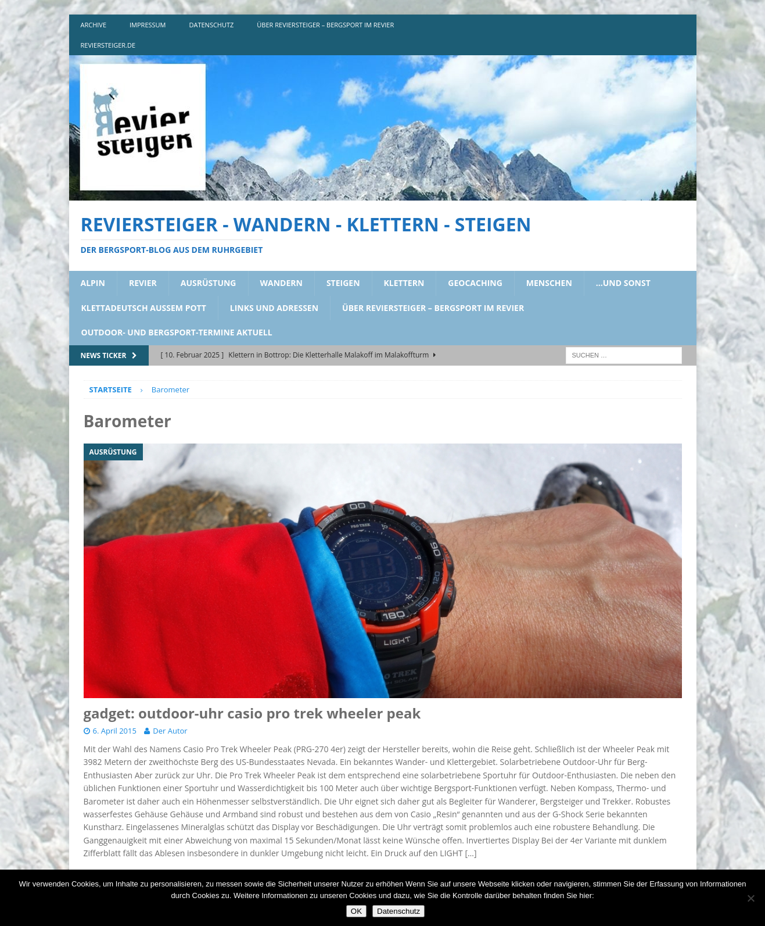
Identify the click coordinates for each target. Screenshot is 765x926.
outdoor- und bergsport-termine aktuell (176, 332)
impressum (148, 24)
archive (94, 24)
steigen (343, 282)
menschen (549, 282)
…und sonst (623, 282)
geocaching (475, 282)
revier (143, 282)
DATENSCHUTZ (211, 24)
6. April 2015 (115, 730)
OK (356, 911)
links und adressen (274, 307)
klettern (404, 282)
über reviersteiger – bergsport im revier (325, 24)
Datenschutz (398, 911)
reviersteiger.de (108, 45)
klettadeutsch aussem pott (143, 307)
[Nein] (750, 898)
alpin (93, 282)
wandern (281, 282)
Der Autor (170, 730)
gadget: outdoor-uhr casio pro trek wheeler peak (252, 713)
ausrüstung (208, 282)
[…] (470, 853)
